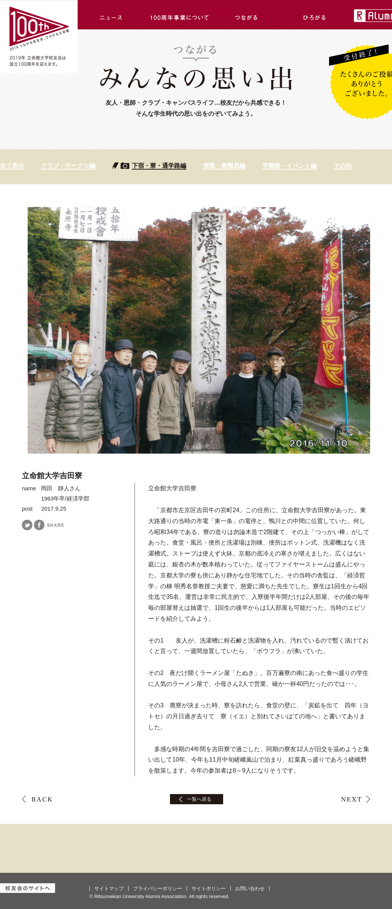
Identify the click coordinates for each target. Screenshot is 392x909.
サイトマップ (109, 888)
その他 (343, 165)
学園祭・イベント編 (289, 165)
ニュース (111, 14)
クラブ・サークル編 (68, 165)
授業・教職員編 (224, 165)
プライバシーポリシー (157, 888)
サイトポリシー (208, 888)
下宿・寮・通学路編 (159, 165)
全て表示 (12, 165)
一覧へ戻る (199, 799)
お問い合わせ (250, 888)
